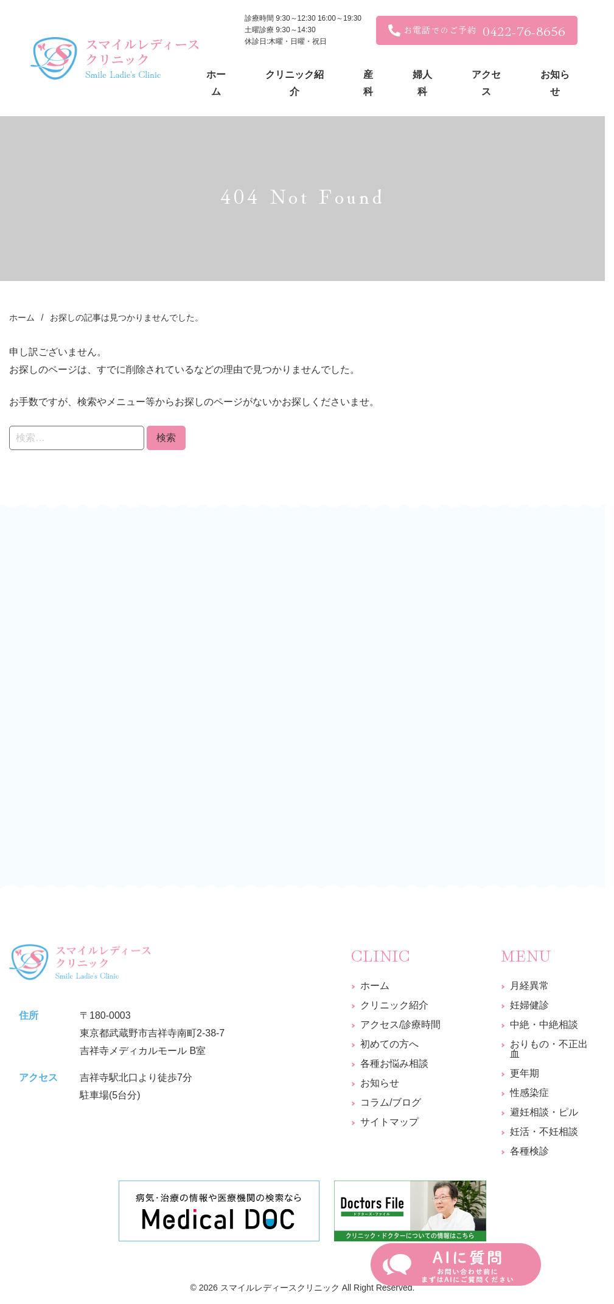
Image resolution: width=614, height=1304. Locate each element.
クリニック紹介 (394, 1005)
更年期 (524, 1073)
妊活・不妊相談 (544, 1131)
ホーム (374, 985)
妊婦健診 (529, 1005)
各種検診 (529, 1151)
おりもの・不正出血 (549, 1049)
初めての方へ (389, 1044)
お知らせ (379, 1083)
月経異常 (529, 985)
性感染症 (529, 1092)
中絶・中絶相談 (544, 1024)
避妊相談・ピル (544, 1112)
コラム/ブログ (390, 1102)
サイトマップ (389, 1122)
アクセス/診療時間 (400, 1024)
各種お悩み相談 (394, 1063)
